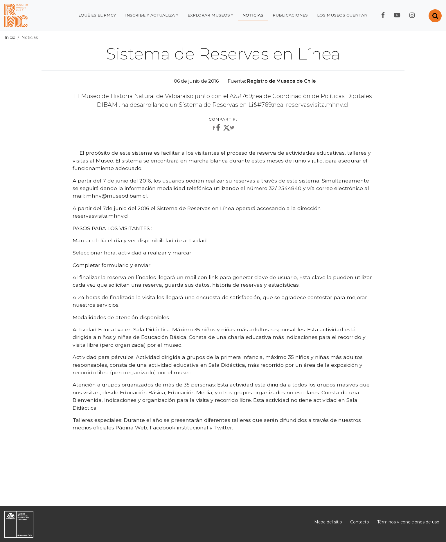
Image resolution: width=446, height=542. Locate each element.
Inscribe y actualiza (150, 15)
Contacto (359, 522)
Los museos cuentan (342, 15)
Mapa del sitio (328, 522)
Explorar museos (209, 15)
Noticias (252, 15)
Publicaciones (290, 15)
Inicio (10, 37)
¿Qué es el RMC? (97, 15)
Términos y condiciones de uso (408, 522)
